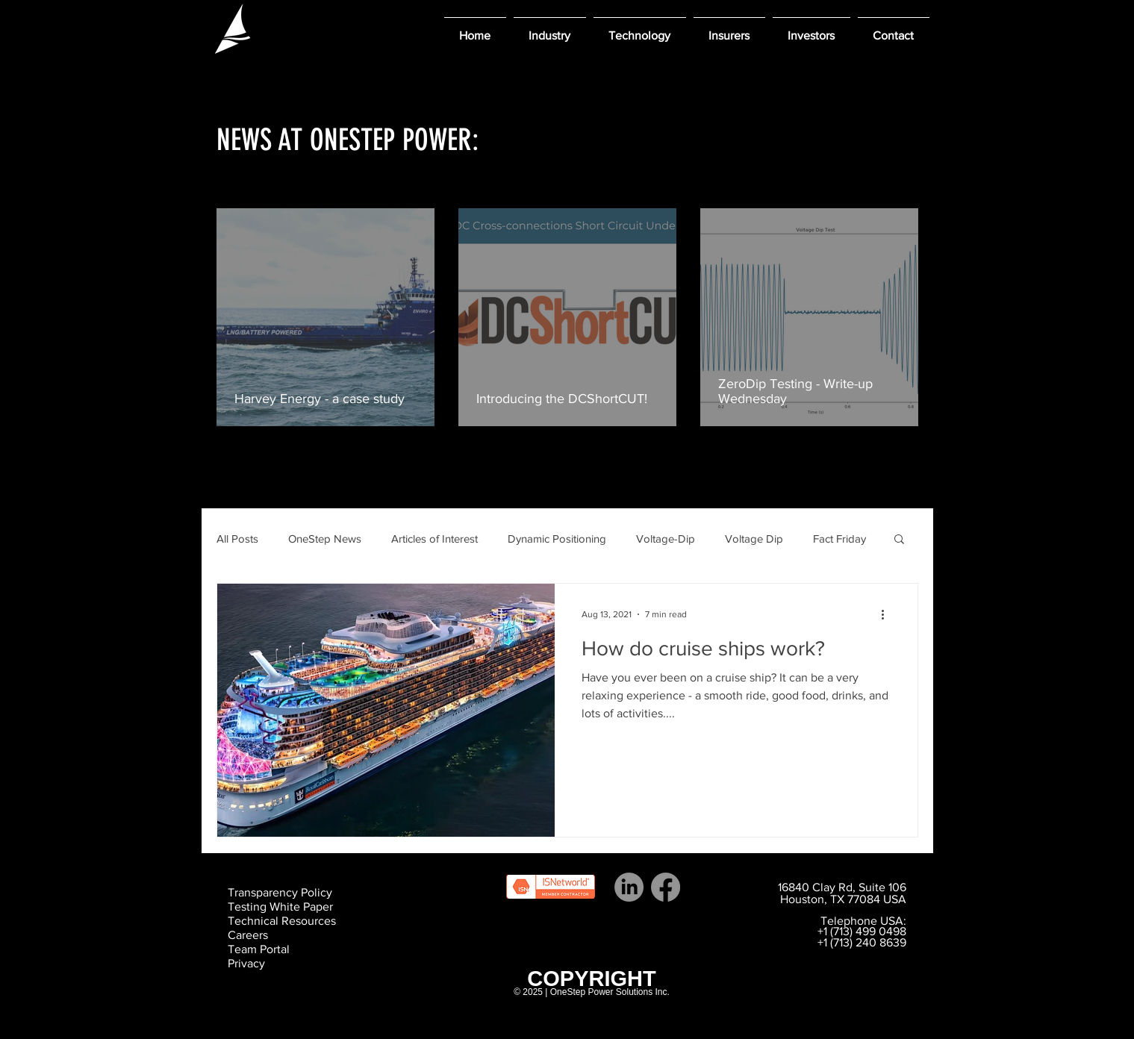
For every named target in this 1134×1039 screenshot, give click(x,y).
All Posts (237, 538)
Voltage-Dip (665, 538)
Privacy (246, 963)
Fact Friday (839, 538)
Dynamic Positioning (557, 538)
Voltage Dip (754, 538)
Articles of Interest (434, 538)
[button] (550, 28)
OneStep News (324, 538)
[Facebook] (665, 887)
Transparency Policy (280, 892)
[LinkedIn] (629, 887)
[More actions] (888, 614)
